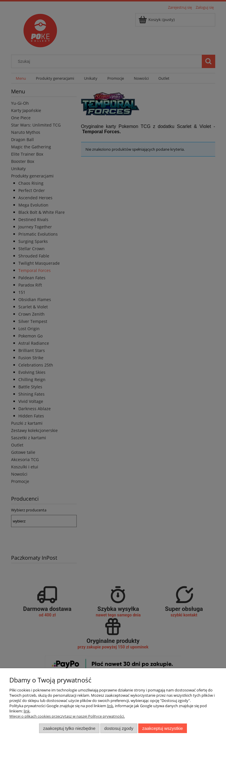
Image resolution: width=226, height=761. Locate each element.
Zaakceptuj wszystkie (162, 728)
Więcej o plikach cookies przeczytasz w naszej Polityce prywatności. (67, 716)
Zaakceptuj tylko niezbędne (69, 728)
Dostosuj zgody (119, 728)
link (110, 705)
